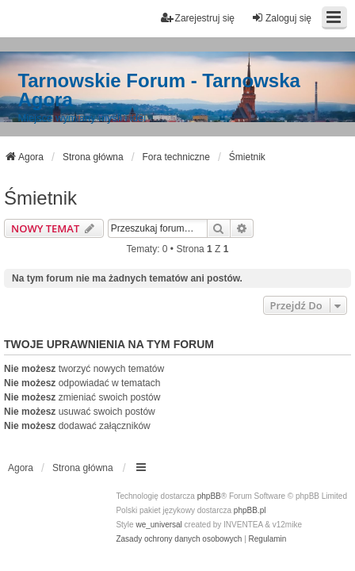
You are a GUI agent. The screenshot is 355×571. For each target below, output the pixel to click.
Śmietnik (40, 198)
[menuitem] (179, 539)
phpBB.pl (250, 510)
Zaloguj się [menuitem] (281, 18)
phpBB (209, 496)
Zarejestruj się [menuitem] (198, 18)
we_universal (158, 524)
